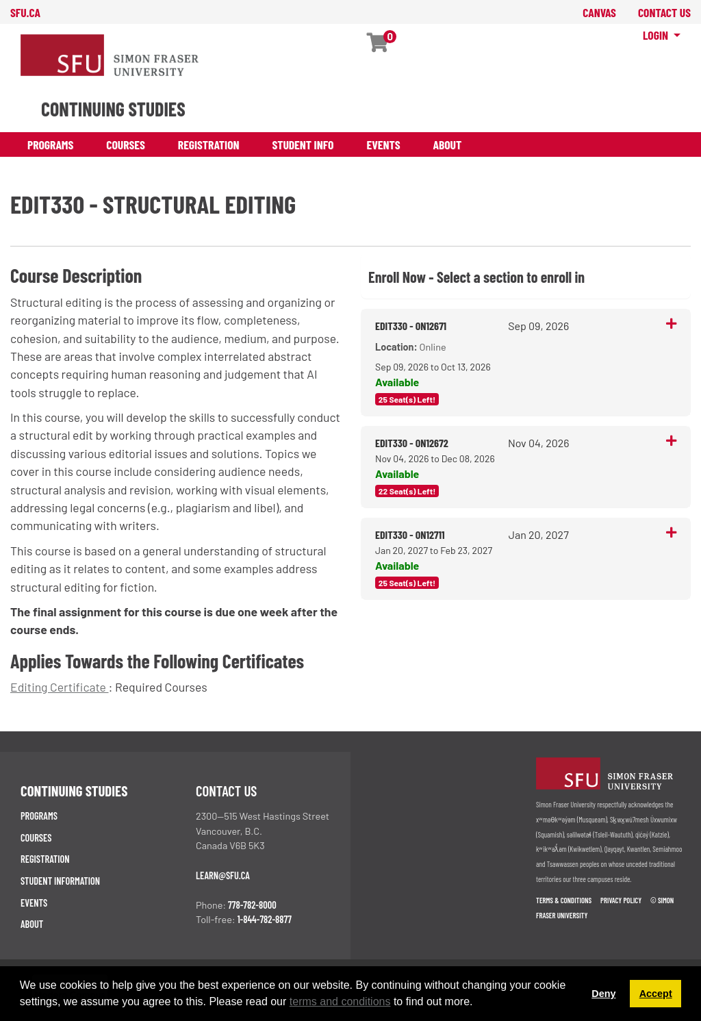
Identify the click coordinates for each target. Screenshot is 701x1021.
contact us (664, 12)
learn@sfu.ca (223, 875)
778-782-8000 (252, 905)
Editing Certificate (59, 686)
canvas (599, 12)
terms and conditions (340, 1001)
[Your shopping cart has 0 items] (378, 45)
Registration (209, 144)
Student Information (60, 881)
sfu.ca (25, 12)
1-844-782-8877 (265, 919)
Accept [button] (655, 993)
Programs (50, 144)
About (447, 144)
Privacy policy (620, 900)
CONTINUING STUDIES (113, 109)
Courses (125, 144)
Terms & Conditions (563, 900)
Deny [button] (603, 993)
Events (383, 144)
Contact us (226, 790)
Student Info (303, 144)
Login (657, 34)
